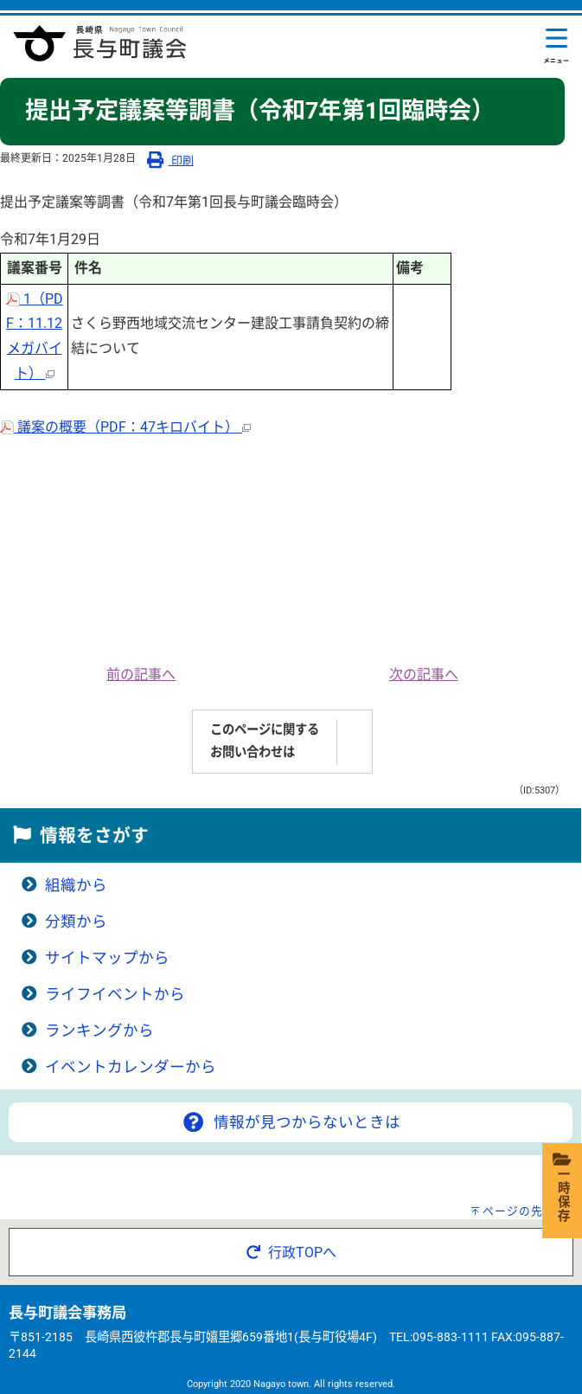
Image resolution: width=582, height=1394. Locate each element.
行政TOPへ (291, 1252)
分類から (76, 921)
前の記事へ (141, 674)
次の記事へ (423, 674)
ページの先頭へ (525, 1210)
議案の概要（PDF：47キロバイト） (125, 427)
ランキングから (99, 1030)
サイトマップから (107, 958)
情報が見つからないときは (290, 1122)
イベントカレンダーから (130, 1067)
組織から (76, 885)
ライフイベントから (115, 994)
